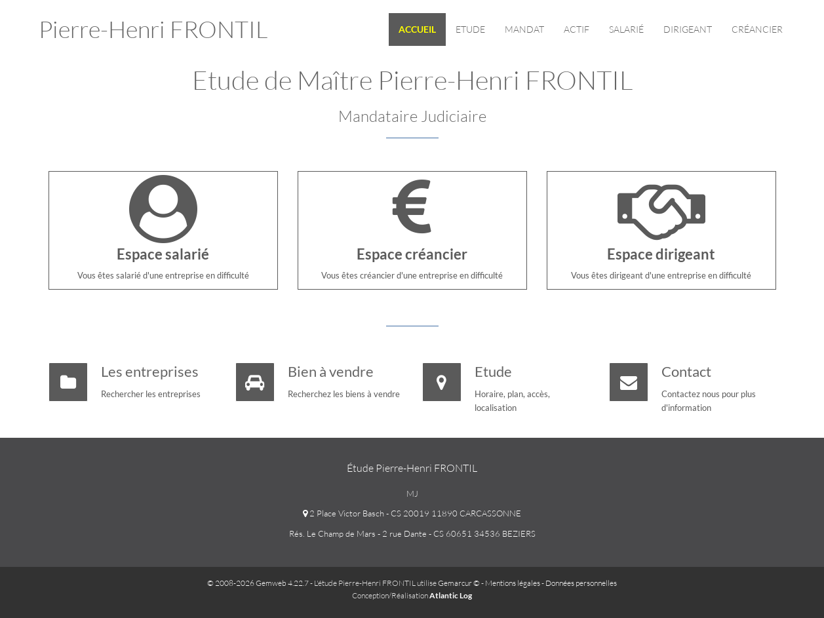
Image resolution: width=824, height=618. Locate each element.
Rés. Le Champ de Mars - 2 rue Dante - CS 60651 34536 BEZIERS (412, 533)
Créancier (757, 29)
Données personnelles (581, 583)
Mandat (524, 29)
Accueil (417, 29)
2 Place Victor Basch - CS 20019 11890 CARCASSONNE (412, 513)
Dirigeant (687, 29)
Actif (576, 29)
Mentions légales (512, 583)
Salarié (626, 29)
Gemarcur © (459, 583)
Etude (470, 29)
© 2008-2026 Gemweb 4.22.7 (258, 583)
